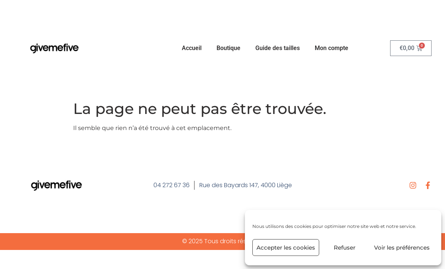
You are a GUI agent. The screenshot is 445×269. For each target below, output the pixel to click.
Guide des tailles (277, 48)
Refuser (344, 247)
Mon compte (331, 48)
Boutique (228, 48)
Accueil (192, 48)
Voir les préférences (402, 247)
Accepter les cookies (285, 247)
